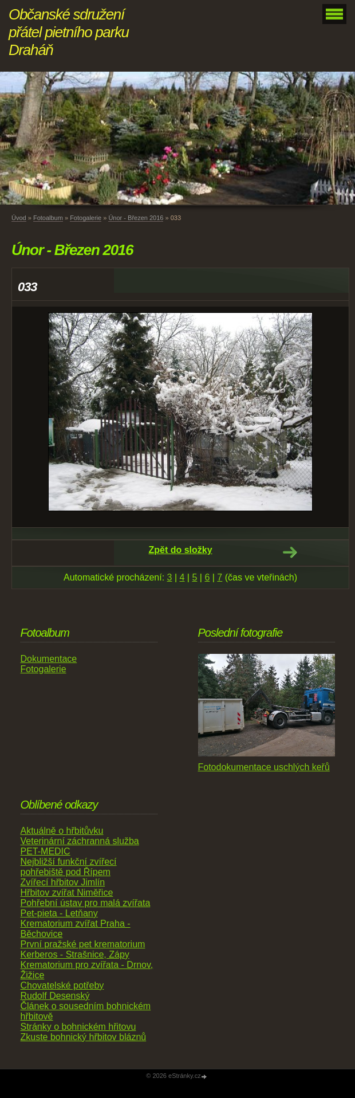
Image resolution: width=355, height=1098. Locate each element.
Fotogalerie (85, 217)
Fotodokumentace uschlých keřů (264, 767)
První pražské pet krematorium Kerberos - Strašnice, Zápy (83, 949)
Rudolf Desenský (55, 996)
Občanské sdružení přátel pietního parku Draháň (69, 32)
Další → (289, 552)
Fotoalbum (48, 217)
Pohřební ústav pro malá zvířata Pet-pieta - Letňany (86, 908)
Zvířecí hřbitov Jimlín (63, 882)
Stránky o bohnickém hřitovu (78, 1027)
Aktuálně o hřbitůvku (62, 831)
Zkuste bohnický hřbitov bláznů (84, 1037)
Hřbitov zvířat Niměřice (67, 892)
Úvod (18, 217)
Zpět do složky (180, 550)
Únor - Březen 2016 (135, 217)
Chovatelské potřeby (62, 985)
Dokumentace (49, 659)
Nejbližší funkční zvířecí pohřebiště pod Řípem (69, 867)
